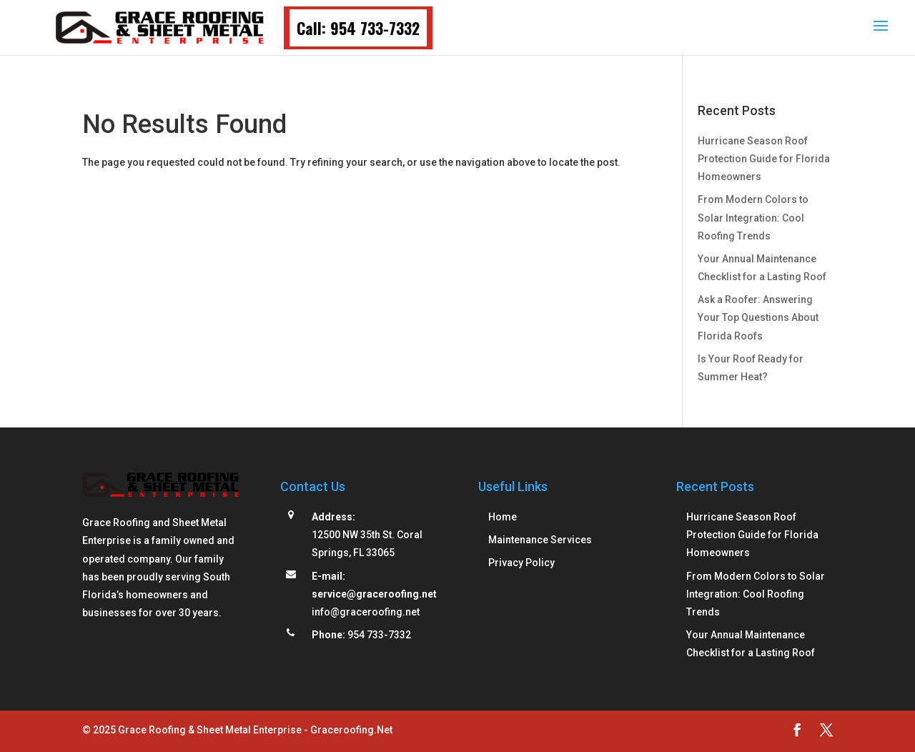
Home (502, 517)
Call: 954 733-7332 (358, 27)
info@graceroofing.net (366, 612)
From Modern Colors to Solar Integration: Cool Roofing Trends (753, 217)
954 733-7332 (379, 634)
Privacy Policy (521, 562)
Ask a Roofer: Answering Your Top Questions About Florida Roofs (758, 317)
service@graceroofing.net (374, 594)
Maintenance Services (540, 539)
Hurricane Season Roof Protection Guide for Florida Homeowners (764, 158)
